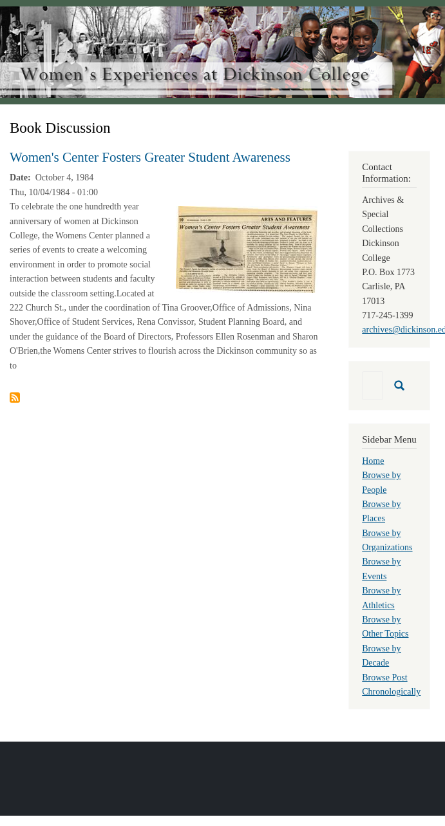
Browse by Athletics (381, 598)
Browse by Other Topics (385, 627)
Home (373, 461)
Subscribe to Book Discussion (15, 397)
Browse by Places (381, 511)
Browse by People (381, 482)
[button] (246, 249)
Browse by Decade (381, 656)
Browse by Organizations (387, 540)
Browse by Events (381, 569)
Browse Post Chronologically (391, 684)
